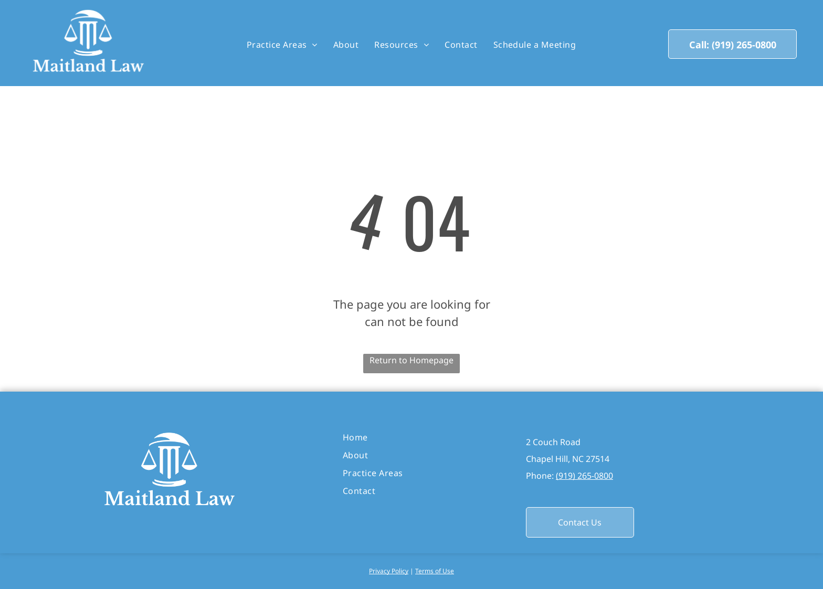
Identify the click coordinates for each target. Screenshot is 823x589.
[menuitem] (282, 45)
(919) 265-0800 (584, 475)
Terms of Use (434, 570)
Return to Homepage (411, 360)
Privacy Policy (388, 570)
